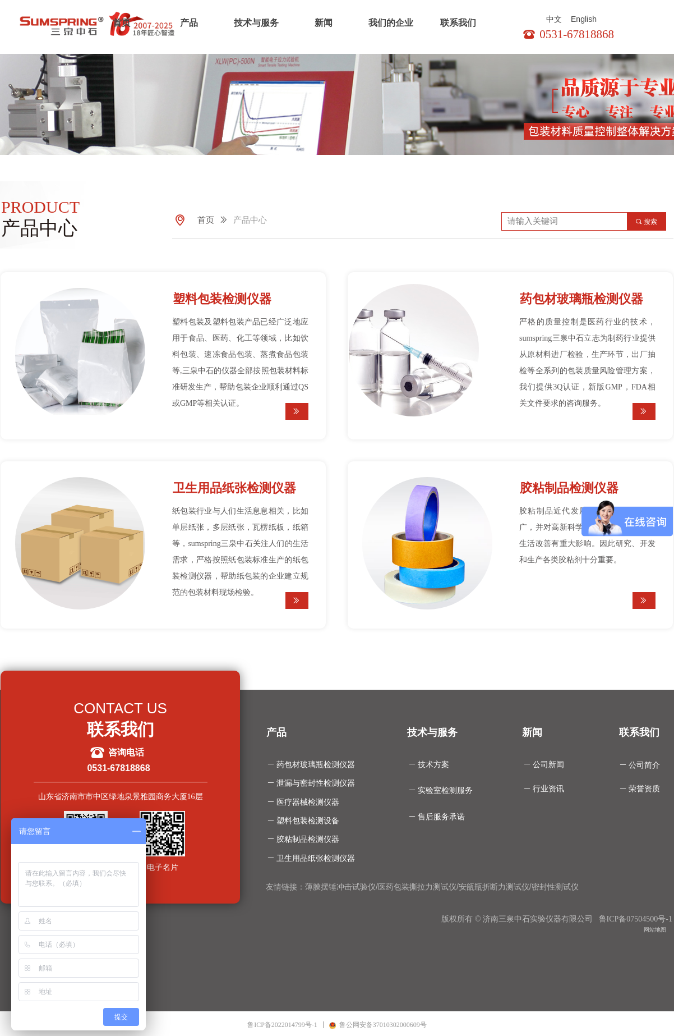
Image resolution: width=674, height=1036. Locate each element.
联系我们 (458, 22)
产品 (189, 22)
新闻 (324, 22)
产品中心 (250, 220)
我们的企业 (390, 22)
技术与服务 (256, 22)
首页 (122, 22)
